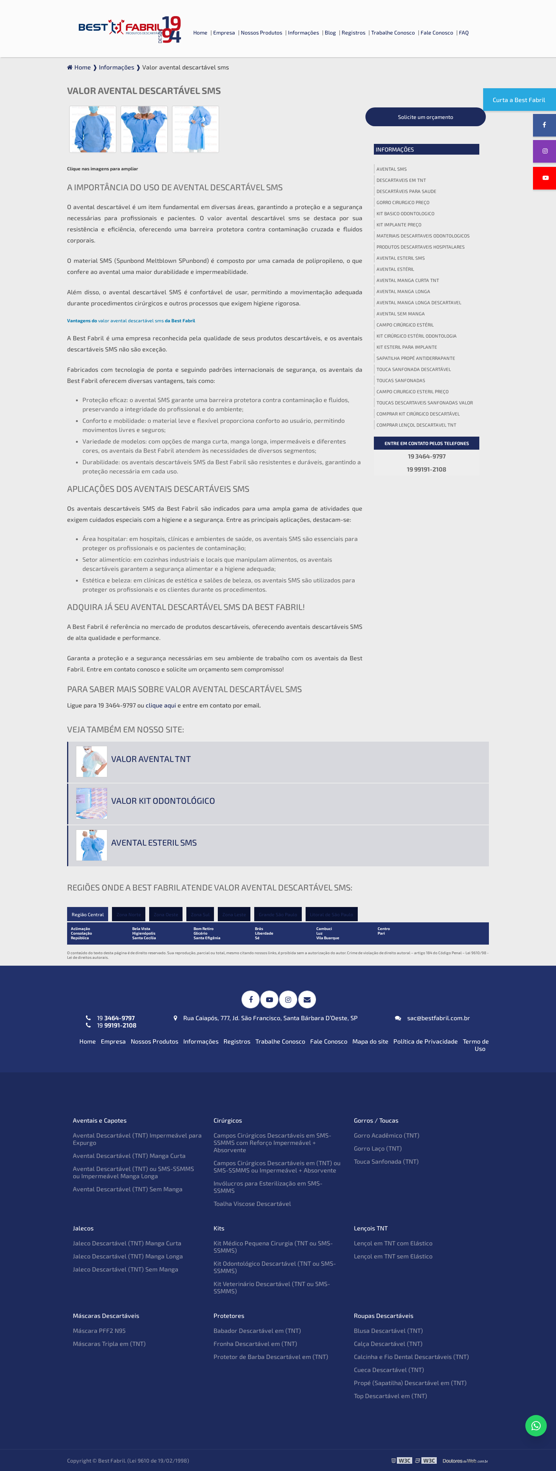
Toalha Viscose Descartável (252, 1203)
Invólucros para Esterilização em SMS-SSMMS (268, 1186)
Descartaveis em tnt (401, 180)
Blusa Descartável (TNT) (388, 1330)
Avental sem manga (401, 313)
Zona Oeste (166, 914)
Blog (330, 32)
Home (200, 32)
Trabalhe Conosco (393, 32)
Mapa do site (370, 1040)
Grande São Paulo (279, 914)
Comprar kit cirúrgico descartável (418, 413)
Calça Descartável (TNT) (388, 1343)
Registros (353, 32)
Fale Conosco (437, 32)
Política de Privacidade (425, 1040)
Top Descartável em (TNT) (390, 1395)
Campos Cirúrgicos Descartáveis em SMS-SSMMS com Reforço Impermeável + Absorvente (272, 1142)
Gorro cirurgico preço (403, 202)
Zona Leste (235, 914)
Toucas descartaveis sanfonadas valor (425, 402)
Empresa (224, 32)
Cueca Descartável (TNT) (389, 1369)
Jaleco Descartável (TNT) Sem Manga (125, 1268)
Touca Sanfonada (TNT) (386, 1160)
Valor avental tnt (151, 759)
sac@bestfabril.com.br (432, 1017)
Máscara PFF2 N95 (99, 1330)
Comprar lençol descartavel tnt (416, 424)
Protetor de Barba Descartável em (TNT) (271, 1356)
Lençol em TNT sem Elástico (393, 1255)
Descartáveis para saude (406, 191)
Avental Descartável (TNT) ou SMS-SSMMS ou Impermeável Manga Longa (133, 1171)
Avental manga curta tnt (408, 280)
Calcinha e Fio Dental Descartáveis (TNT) (411, 1356)
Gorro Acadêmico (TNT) (386, 1134)
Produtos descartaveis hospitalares (421, 246)
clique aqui (161, 705)
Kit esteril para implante (407, 347)
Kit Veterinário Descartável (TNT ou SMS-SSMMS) (272, 1287)
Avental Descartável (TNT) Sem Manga (128, 1188)
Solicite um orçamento (425, 117)
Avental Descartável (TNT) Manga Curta (129, 1155)
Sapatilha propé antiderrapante (416, 358)
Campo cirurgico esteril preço (413, 391)
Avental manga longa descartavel (419, 302)
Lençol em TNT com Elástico (393, 1242)
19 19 (111, 1021)
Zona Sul (201, 914)
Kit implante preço (399, 224)
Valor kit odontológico (163, 800)
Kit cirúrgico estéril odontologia (417, 335)
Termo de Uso (476, 1044)
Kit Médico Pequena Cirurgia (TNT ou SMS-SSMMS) (273, 1246)
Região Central (88, 914)
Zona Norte (129, 914)
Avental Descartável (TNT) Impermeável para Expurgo (137, 1138)
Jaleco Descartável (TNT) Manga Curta (127, 1242)
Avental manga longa (403, 291)
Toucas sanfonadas (401, 380)
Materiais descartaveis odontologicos (423, 235)
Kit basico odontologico (405, 213)
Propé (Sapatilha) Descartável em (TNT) (410, 1382)
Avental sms (392, 169)
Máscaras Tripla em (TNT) (109, 1343)
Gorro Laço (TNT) (378, 1147)
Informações (303, 32)
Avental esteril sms (401, 258)
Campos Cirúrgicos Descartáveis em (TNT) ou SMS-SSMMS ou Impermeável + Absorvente (277, 1166)
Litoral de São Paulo (333, 914)
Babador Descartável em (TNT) (257, 1330)
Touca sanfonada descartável (414, 369)
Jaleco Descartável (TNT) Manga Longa (128, 1255)
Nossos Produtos (261, 32)
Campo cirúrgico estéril (405, 324)
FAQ (464, 32)
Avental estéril (395, 269)
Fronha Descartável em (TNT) (255, 1343)
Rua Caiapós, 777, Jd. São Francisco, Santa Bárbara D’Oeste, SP (266, 1017)
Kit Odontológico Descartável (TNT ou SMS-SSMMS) (275, 1266)
